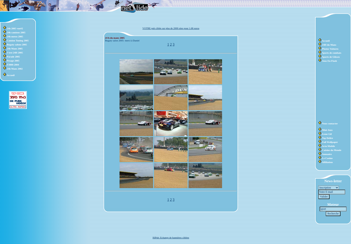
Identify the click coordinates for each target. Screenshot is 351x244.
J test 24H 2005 (15, 52)
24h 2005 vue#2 (15, 28)
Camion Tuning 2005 (18, 40)
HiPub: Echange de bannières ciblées (171, 237)
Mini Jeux (327, 130)
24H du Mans (329, 44)
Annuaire (327, 154)
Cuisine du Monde (331, 150)
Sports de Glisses (331, 56)
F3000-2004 (13, 64)
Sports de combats (331, 52)
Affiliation (327, 162)
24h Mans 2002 (15, 68)
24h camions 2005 (16, 32)
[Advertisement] (331, 28)
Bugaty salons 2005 (17, 44)
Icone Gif (327, 134)
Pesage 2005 (13, 60)
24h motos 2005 (15, 36)
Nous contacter (330, 123)
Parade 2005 (13, 56)
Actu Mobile (328, 146)
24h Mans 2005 (15, 48)
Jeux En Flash (329, 60)
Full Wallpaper (330, 142)
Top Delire (327, 138)
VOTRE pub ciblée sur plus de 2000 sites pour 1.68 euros (170, 28)
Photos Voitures (330, 48)
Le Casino (327, 158)
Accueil (11, 75)
